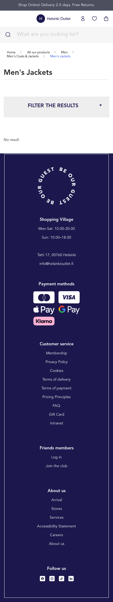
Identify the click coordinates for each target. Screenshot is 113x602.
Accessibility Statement (56, 526)
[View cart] (106, 18)
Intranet (56, 423)
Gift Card (56, 414)
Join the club (56, 466)
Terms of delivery (56, 379)
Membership (56, 353)
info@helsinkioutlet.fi (56, 264)
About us (56, 544)
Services (57, 517)
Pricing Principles (56, 397)
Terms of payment (56, 388)
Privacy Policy (57, 362)
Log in (56, 457)
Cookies (56, 371)
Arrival (56, 500)
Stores (56, 509)
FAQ (56, 406)
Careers (56, 535)
